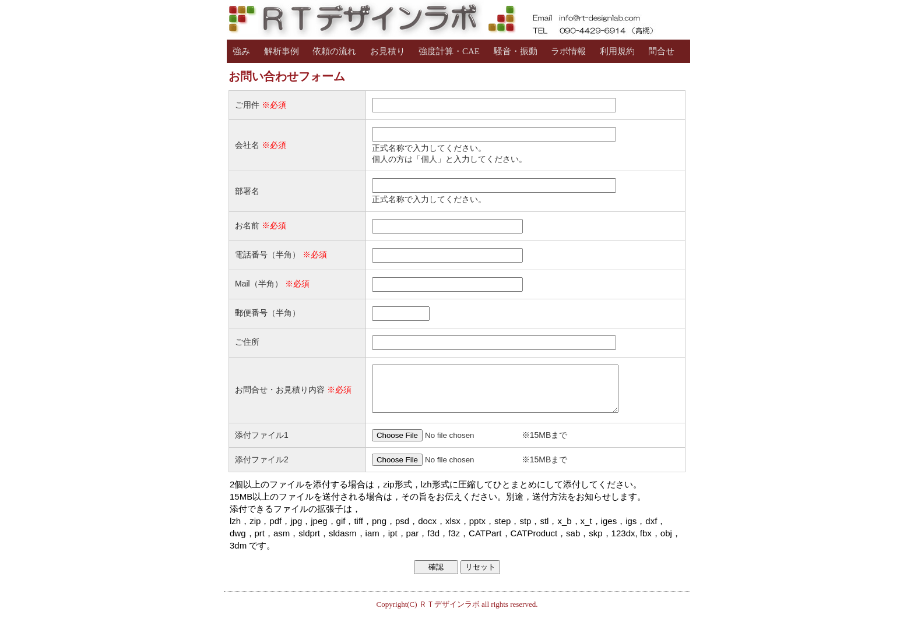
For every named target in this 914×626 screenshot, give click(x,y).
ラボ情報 (568, 51)
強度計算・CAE (449, 51)
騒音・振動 (515, 51)
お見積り (387, 51)
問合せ (661, 51)
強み (241, 51)
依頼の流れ (334, 51)
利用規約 (617, 51)
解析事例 (281, 51)
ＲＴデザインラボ (449, 613)
